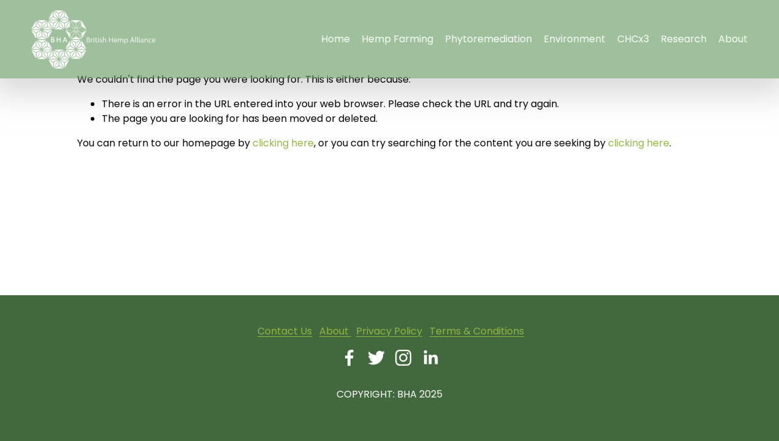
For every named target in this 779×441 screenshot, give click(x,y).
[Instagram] (403, 357)
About (335, 331)
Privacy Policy (389, 331)
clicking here (283, 143)
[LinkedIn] (430, 357)
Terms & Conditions (477, 331)
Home (335, 39)
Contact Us (284, 331)
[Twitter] (376, 357)
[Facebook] (349, 357)
